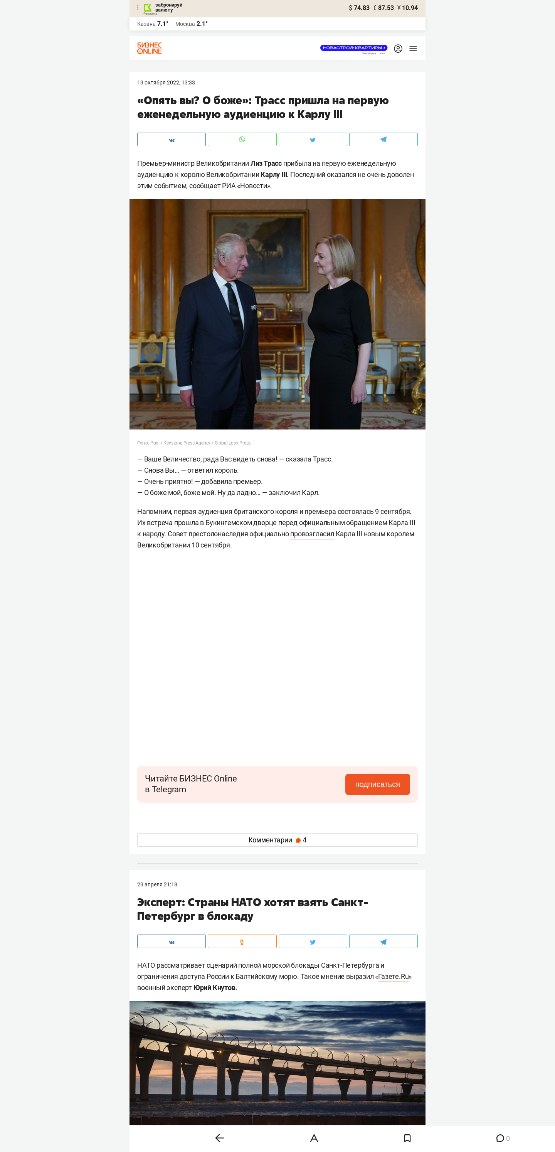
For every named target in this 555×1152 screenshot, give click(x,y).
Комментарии (277, 840)
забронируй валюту (168, 7)
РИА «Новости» (246, 186)
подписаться (377, 784)
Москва (185, 24)
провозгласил (312, 534)
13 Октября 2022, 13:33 (166, 82)
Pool (155, 443)
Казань (146, 24)
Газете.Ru (393, 976)
